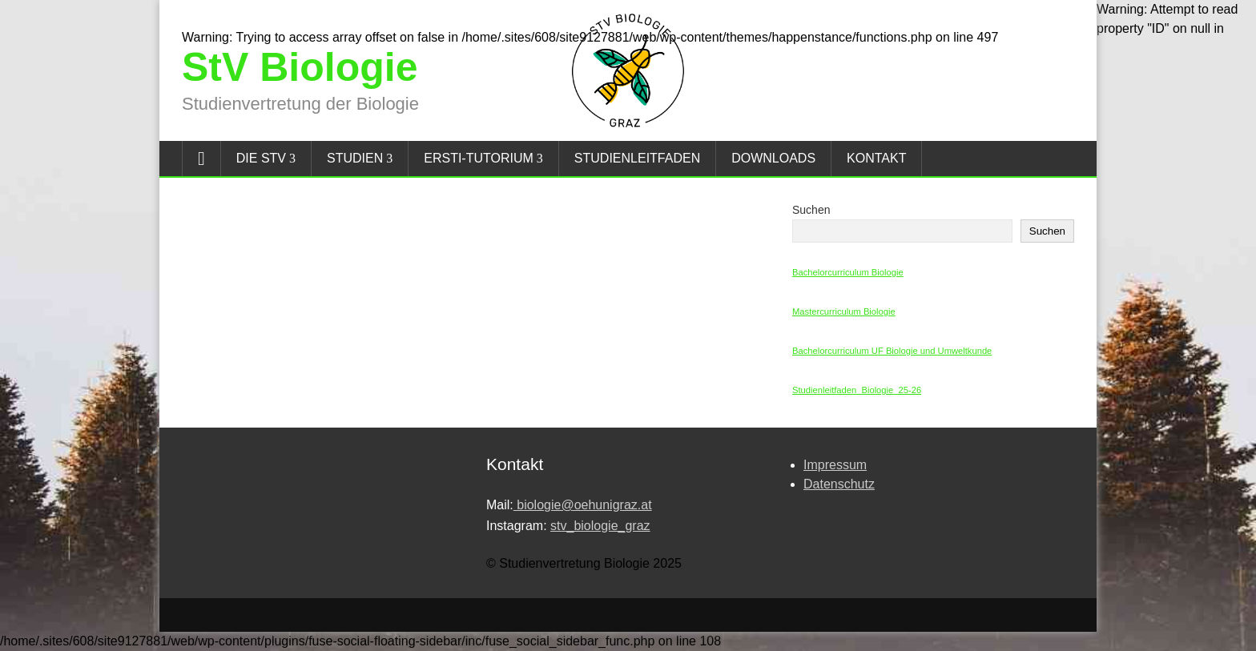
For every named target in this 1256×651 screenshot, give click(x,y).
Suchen (811, 209)
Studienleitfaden (637, 158)
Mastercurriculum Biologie (844, 311)
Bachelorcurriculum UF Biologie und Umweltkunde (892, 351)
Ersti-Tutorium (478, 158)
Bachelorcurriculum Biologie (848, 272)
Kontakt (876, 158)
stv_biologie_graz (600, 525)
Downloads (773, 158)
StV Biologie (299, 67)
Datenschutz (839, 484)
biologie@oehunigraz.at (582, 505)
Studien (355, 158)
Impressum (835, 465)
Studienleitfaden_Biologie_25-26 (856, 390)
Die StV (261, 158)
